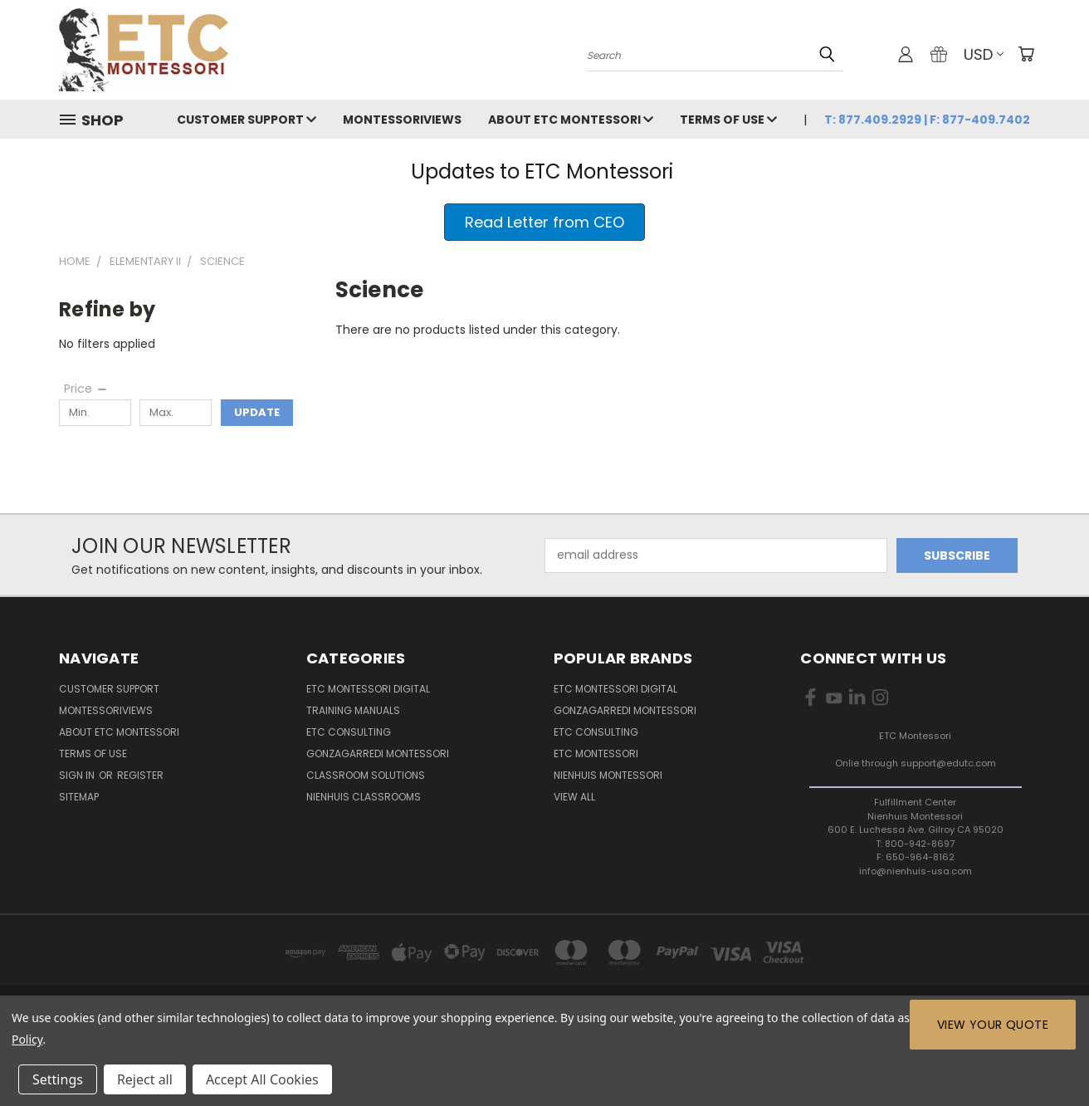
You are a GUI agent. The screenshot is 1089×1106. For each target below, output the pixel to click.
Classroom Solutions (365, 775)
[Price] (86, 388)
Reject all (145, 1079)
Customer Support (246, 119)
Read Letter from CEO (544, 222)
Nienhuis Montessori (608, 775)
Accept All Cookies (262, 1079)
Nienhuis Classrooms (363, 797)
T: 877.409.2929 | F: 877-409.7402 (927, 119)
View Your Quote (992, 1024)
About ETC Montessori (570, 119)
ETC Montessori (596, 753)
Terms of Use (728, 119)
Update (257, 412)
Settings (57, 1079)
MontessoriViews (402, 119)
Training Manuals (353, 710)
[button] (544, 222)
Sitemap (79, 797)
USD (984, 54)
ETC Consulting (348, 732)
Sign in (78, 775)
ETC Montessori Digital (368, 689)
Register (140, 775)
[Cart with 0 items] (1026, 54)
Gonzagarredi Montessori (377, 753)
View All (574, 797)
